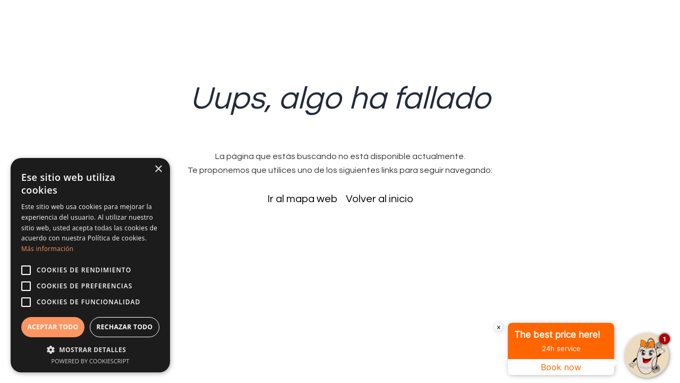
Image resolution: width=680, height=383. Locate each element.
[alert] (90, 265)
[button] (90, 349)
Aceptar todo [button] (52, 326)
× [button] (158, 169)
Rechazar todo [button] (124, 326)
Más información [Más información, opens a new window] (47, 248)
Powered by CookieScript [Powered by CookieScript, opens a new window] (91, 361)
